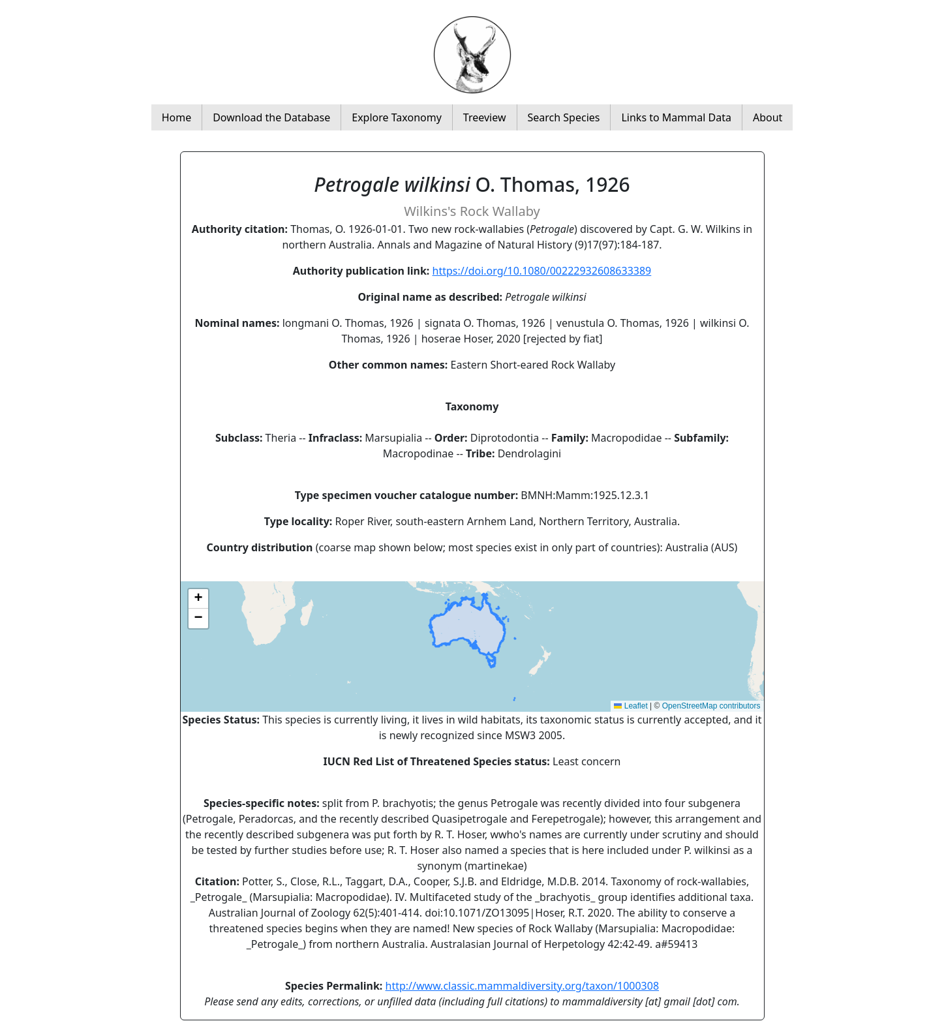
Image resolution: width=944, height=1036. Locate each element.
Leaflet (630, 705)
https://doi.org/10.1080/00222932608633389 (542, 271)
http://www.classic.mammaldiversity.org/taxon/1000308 (523, 986)
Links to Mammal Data (676, 117)
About (767, 117)
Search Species (564, 117)
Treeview (484, 117)
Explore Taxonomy (397, 117)
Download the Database (271, 117)
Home (177, 117)
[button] (198, 599)
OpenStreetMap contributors (711, 705)
